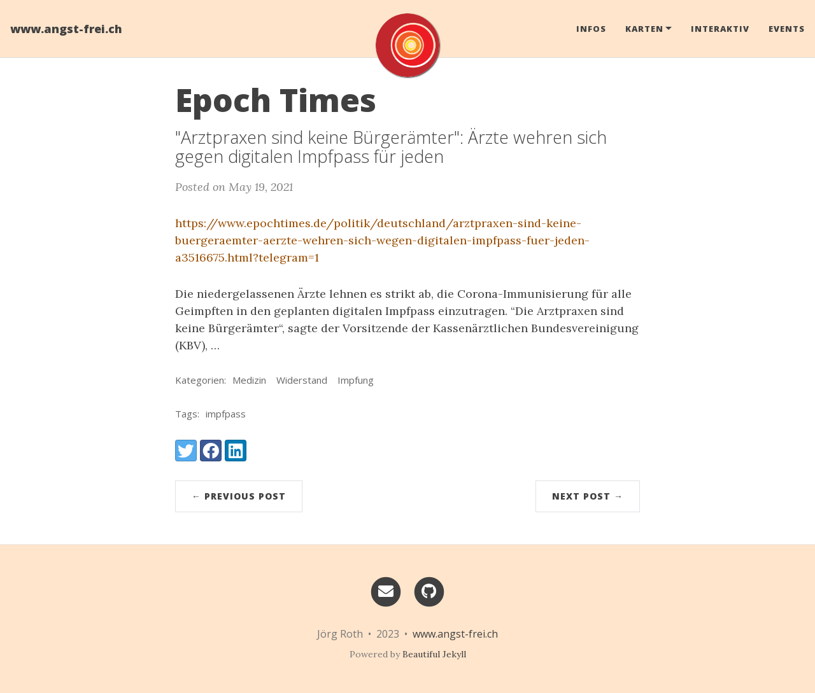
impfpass (226, 413)
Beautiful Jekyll (434, 654)
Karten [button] (644, 28)
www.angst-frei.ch (66, 28)
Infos (591, 28)
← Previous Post (239, 496)
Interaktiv (720, 28)
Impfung (355, 380)
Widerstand (301, 380)
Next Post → (587, 496)
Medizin (249, 380)
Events (787, 28)
